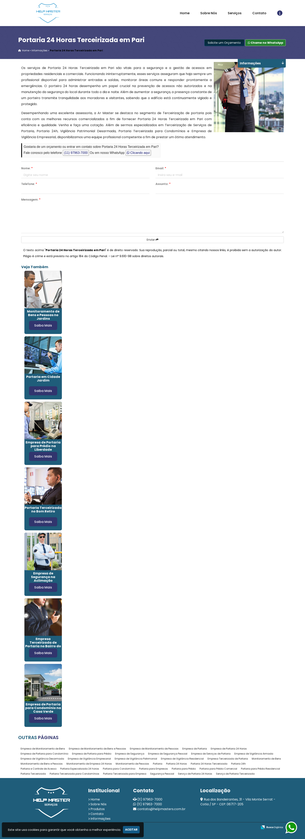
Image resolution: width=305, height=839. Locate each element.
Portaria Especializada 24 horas (79, 768)
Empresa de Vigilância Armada (253, 753)
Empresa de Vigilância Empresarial (89, 758)
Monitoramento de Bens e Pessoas (42, 763)
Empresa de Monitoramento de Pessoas (154, 748)
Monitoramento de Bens (266, 758)
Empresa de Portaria (194, 748)
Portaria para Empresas (153, 768)
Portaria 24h (238, 763)
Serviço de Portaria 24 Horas (195, 773)
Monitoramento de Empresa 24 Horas (89, 763)
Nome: (27, 168)
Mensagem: (30, 200)
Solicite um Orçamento (224, 43)
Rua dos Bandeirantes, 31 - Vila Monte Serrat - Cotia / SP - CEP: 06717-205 (237, 802)
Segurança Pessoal (162, 773)
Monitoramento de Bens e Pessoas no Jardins (43, 315)
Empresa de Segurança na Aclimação (43, 577)
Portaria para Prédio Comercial (218, 768)
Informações (100, 818)
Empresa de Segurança (129, 753)
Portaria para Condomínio (119, 768)
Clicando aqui (138, 152)
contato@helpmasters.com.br (161, 809)
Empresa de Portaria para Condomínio (44, 753)
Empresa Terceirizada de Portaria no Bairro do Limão (43, 644)
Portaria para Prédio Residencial (260, 768)
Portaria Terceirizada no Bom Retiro (43, 509)
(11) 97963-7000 (76, 152)
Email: (161, 168)
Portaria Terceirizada (33, 773)
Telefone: (29, 184)
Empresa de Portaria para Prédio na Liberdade (43, 446)
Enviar (153, 240)
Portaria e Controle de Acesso (38, 768)
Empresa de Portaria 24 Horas (229, 748)
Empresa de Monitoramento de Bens (43, 748)
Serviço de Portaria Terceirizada (235, 773)
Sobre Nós (208, 13)
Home (185, 13)
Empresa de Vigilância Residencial (182, 758)
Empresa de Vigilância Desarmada (42, 758)
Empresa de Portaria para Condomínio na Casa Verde (43, 708)
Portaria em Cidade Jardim (43, 378)
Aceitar (131, 830)
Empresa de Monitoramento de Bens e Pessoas (97, 748)
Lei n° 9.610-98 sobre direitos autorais (137, 256)
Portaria (157, 763)
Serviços (235, 13)
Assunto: (163, 184)
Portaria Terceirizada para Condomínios (74, 773)
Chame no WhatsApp (265, 43)
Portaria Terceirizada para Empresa (124, 773)
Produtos (97, 809)
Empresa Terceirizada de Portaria (228, 758)
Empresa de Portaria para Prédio (91, 753)
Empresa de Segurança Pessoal (167, 753)
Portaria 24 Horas (176, 763)
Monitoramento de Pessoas (132, 763)
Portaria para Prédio (184, 768)
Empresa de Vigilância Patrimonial (136, 758)
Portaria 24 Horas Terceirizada (209, 763)
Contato (259, 13)
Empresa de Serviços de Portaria (211, 753)
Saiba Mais (43, 325)
